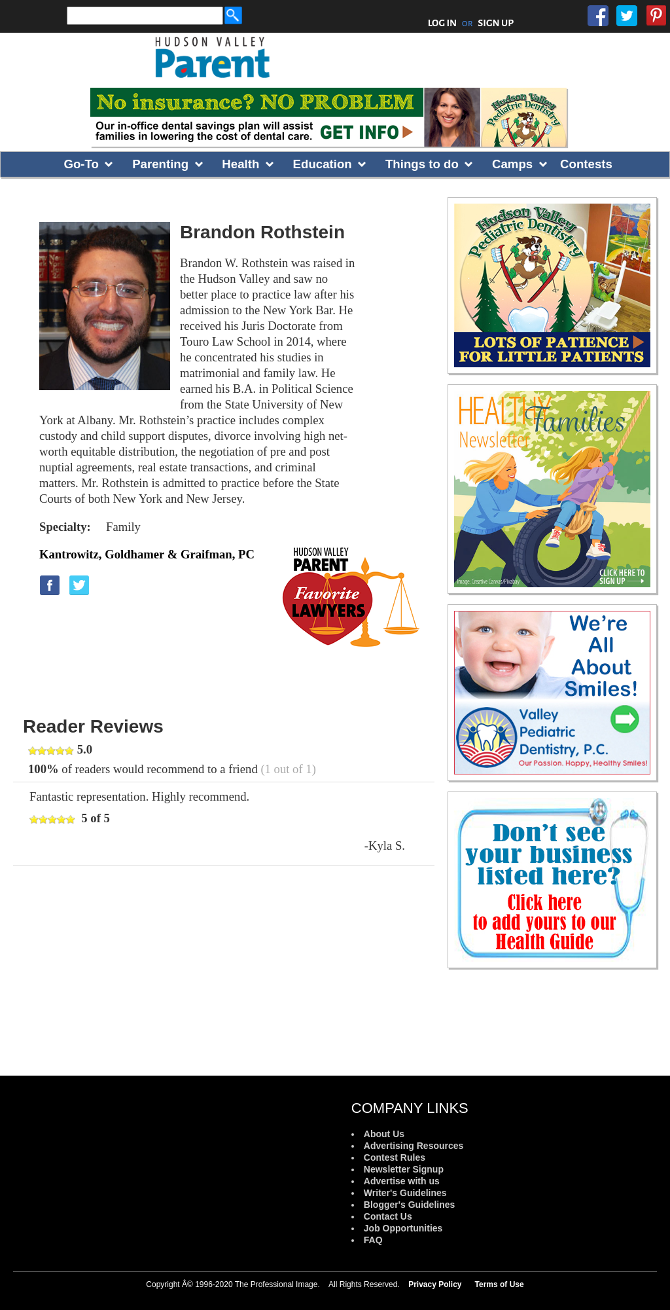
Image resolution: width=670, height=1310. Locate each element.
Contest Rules (394, 1157)
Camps (512, 164)
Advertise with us (402, 1181)
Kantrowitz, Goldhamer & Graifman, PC (147, 554)
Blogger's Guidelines (409, 1204)
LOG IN (442, 23)
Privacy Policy (434, 1284)
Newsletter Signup (404, 1169)
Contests (586, 164)
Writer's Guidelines (405, 1193)
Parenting (160, 164)
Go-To (81, 164)
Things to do (422, 164)
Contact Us (388, 1216)
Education (322, 164)
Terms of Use (499, 1284)
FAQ (373, 1240)
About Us (384, 1134)
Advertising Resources (414, 1145)
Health (240, 164)
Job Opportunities (403, 1228)
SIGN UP (496, 23)
